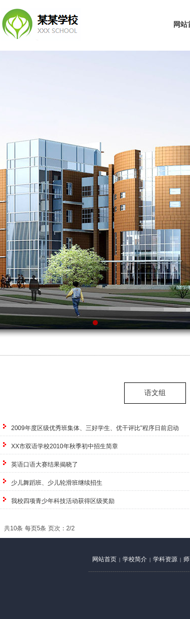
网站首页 (104, 559)
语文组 (155, 393)
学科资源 (165, 559)
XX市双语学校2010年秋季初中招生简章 (64, 446)
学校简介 (135, 559)
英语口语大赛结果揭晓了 (44, 464)
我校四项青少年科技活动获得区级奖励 (63, 501)
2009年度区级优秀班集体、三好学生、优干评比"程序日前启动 (95, 428)
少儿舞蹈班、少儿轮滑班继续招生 (56, 482)
